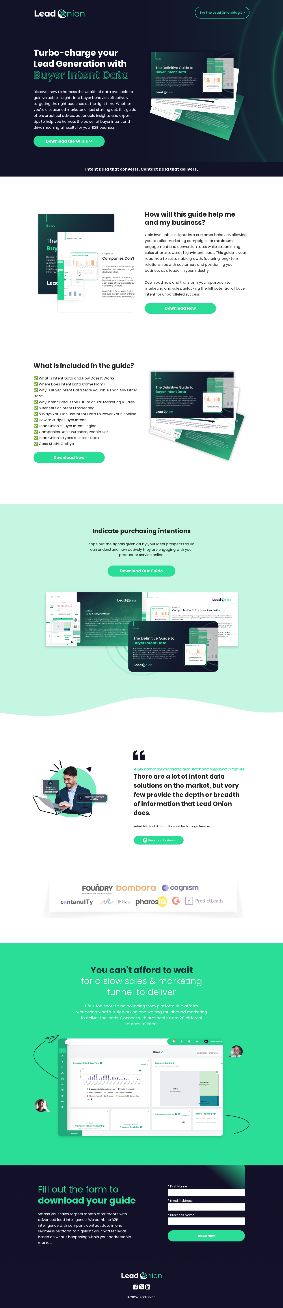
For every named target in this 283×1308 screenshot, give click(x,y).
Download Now (180, 308)
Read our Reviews (159, 840)
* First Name (177, 1186)
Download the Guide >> (69, 141)
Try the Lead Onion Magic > (222, 12)
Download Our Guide (141, 571)
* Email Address (180, 1200)
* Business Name (181, 1215)
